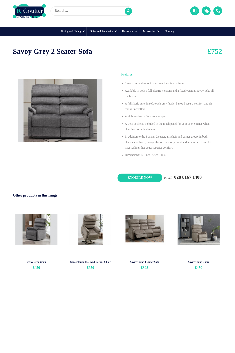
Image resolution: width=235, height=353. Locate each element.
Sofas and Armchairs (101, 31)
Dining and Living (71, 31)
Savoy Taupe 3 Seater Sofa (144, 262)
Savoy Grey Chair (36, 262)
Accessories (148, 31)
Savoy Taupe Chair (198, 262)
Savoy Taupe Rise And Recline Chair (90, 262)
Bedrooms (127, 31)
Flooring (169, 31)
